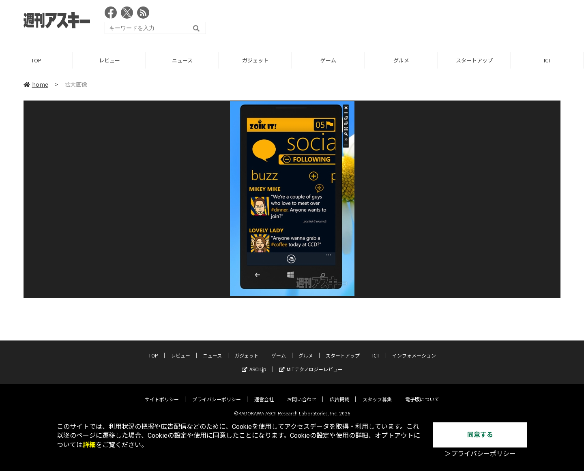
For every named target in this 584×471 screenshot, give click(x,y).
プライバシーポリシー (216, 393)
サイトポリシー (162, 393)
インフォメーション (414, 349)
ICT (547, 60)
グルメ (401, 60)
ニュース (182, 60)
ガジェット (255, 60)
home (36, 85)
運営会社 (264, 393)
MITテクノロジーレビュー (311, 363)
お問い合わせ (301, 393)
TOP (36, 60)
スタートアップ (474, 60)
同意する (480, 435)
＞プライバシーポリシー (480, 454)
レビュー (109, 60)
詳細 (89, 445)
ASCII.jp (254, 363)
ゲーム (328, 60)
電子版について (422, 393)
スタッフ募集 (377, 393)
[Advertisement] (412, 22)
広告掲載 (339, 393)
